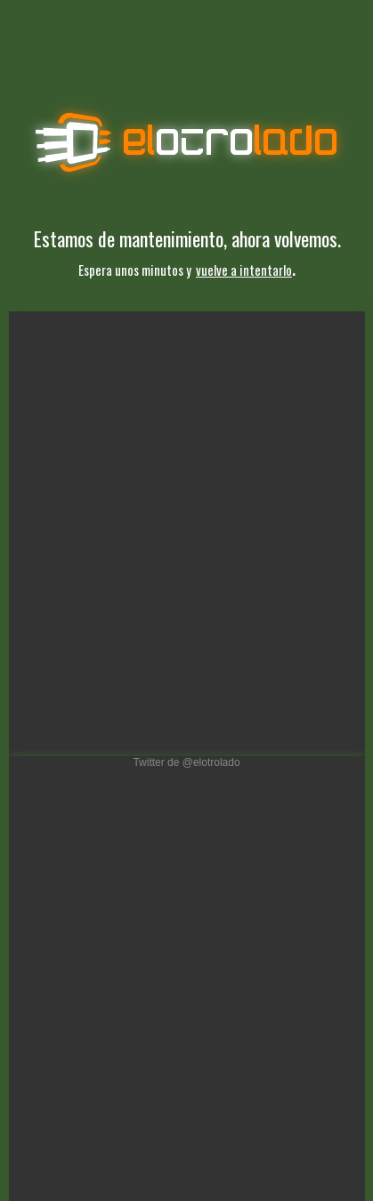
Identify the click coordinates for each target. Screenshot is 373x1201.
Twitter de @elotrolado (186, 762)
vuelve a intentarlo (244, 269)
